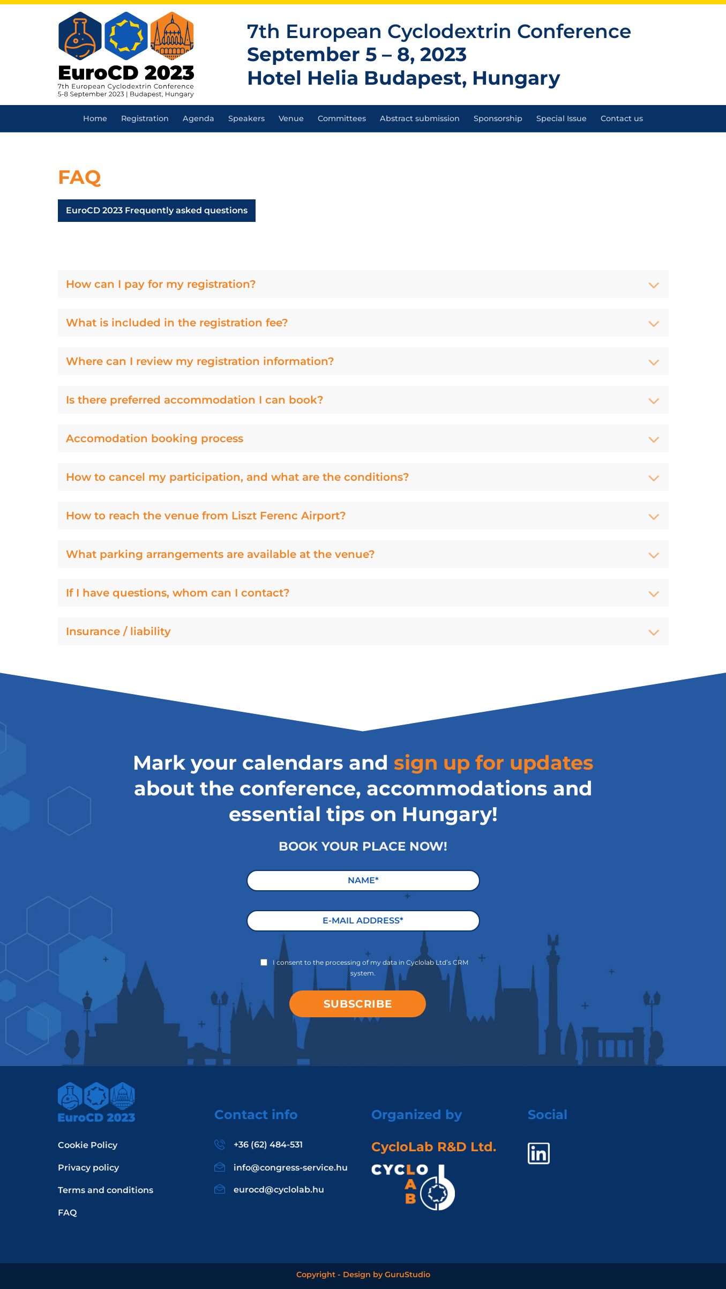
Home (95, 118)
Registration (145, 118)
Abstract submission (420, 118)
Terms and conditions (105, 1190)
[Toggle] (654, 286)
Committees (342, 118)
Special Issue (561, 118)
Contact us (622, 118)
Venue (291, 118)
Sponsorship (498, 118)
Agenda (198, 118)
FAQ (67, 1213)
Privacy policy (88, 1168)
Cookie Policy (87, 1145)
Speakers (246, 118)
